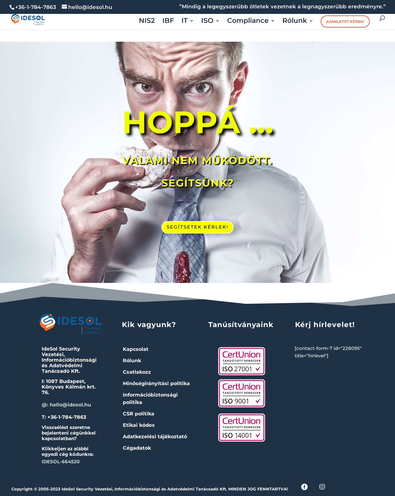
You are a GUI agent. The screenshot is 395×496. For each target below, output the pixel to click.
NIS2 (147, 22)
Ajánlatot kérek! (345, 21)
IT (184, 22)
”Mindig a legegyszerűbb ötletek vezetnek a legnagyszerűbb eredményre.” (282, 7)
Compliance (248, 22)
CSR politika (138, 414)
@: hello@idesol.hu (66, 405)
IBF (168, 22)
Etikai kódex (139, 425)
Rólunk (294, 22)
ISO (207, 22)
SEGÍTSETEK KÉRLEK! (197, 227)
